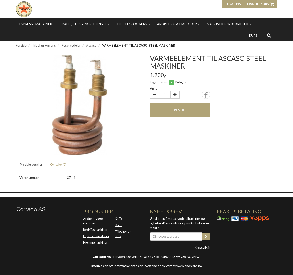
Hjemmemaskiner (95, 242)
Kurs (253, 35)
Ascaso (91, 45)
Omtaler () (58, 164)
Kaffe (119, 218)
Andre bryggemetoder (178, 24)
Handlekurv (260, 4)
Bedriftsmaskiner (95, 229)
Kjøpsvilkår (202, 247)
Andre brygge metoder (93, 221)
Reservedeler (71, 45)
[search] (269, 35)
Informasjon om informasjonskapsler (117, 266)
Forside (21, 45)
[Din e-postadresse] (176, 236)
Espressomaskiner (37, 24)
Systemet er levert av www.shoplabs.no (173, 266)
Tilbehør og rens (133, 24)
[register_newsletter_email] (206, 236)
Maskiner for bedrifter (229, 24)
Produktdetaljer (31, 164)
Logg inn (233, 4)
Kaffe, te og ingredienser (86, 24)
